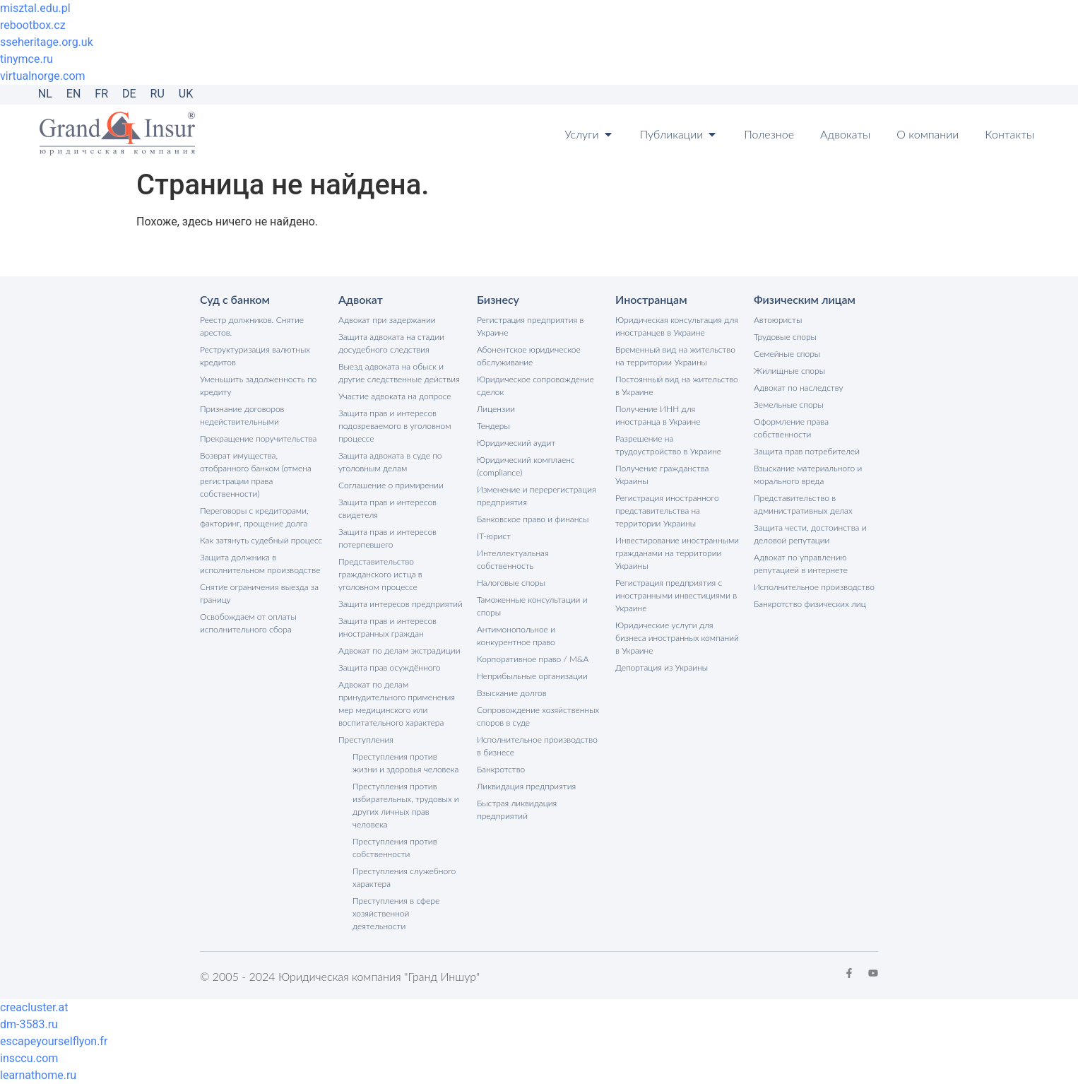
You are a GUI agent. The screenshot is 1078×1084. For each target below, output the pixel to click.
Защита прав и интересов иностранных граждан (387, 627)
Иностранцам (651, 299)
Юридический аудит (516, 442)
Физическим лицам (804, 299)
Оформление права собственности (791, 428)
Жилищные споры (789, 370)
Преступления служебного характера (404, 877)
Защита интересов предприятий (400, 604)
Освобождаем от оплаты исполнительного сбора (248, 623)
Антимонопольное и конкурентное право (516, 635)
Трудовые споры (785, 336)
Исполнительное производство (814, 587)
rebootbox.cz (33, 25)
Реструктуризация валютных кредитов (255, 355)
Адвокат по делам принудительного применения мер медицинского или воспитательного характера (396, 703)
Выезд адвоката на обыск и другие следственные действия (399, 372)
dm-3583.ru (29, 1024)
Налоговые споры (511, 582)
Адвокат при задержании (387, 319)
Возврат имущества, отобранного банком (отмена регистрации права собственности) (256, 474)
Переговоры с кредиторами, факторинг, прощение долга (254, 517)
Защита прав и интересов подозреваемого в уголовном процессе (394, 426)
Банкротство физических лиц (810, 604)
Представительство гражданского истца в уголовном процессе (380, 574)
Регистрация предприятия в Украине (530, 326)
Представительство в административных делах (803, 504)
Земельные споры (789, 404)
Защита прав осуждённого (389, 667)
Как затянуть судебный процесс (261, 540)
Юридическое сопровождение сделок (535, 385)
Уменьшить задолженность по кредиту (258, 385)
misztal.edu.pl (35, 8)
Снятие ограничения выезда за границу (259, 593)
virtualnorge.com (42, 76)
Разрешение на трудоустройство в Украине (668, 444)
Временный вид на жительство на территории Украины (675, 355)
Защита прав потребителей (807, 451)
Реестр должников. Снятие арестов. (252, 326)
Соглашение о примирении (391, 485)
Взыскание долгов (512, 693)
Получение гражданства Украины (662, 474)
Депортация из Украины (661, 667)
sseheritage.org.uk (46, 42)
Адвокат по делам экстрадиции (399, 650)
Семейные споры (787, 353)
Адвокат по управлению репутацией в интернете (801, 563)
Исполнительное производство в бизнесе (537, 746)
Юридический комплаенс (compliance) (526, 466)
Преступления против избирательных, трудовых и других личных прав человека (406, 805)
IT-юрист (494, 536)
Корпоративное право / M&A (532, 659)
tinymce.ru (26, 59)
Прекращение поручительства (258, 438)
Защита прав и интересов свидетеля (387, 508)
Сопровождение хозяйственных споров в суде (538, 716)
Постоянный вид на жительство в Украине (676, 385)
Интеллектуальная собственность (513, 559)
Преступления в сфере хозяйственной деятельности (396, 913)
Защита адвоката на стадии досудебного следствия (391, 343)
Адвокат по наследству (798, 387)
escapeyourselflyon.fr (53, 1041)
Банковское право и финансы (532, 519)
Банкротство (501, 769)
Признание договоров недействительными (242, 415)
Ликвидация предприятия (526, 786)
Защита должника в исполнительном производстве (260, 563)
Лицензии (496, 408)
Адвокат (360, 299)
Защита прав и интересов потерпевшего (387, 538)
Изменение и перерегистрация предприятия (536, 495)
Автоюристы (778, 319)
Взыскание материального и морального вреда (808, 474)
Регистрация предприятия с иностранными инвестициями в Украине (676, 595)
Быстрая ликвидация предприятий (517, 809)
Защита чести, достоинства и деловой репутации (810, 534)
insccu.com (29, 1058)
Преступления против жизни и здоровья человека (405, 762)
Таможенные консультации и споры (532, 606)
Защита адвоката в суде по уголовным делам (390, 461)
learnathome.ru (38, 1075)
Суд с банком (235, 299)
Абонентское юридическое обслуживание (529, 355)
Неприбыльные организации (532, 676)
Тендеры (493, 425)
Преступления (365, 739)
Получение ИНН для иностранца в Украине (658, 415)
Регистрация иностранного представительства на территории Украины (667, 511)
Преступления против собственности (395, 847)
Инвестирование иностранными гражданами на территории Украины (677, 553)
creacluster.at (34, 1007)
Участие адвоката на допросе (394, 396)
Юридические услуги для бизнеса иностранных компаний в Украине (677, 638)
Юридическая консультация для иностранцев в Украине (676, 326)
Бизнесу (498, 299)
